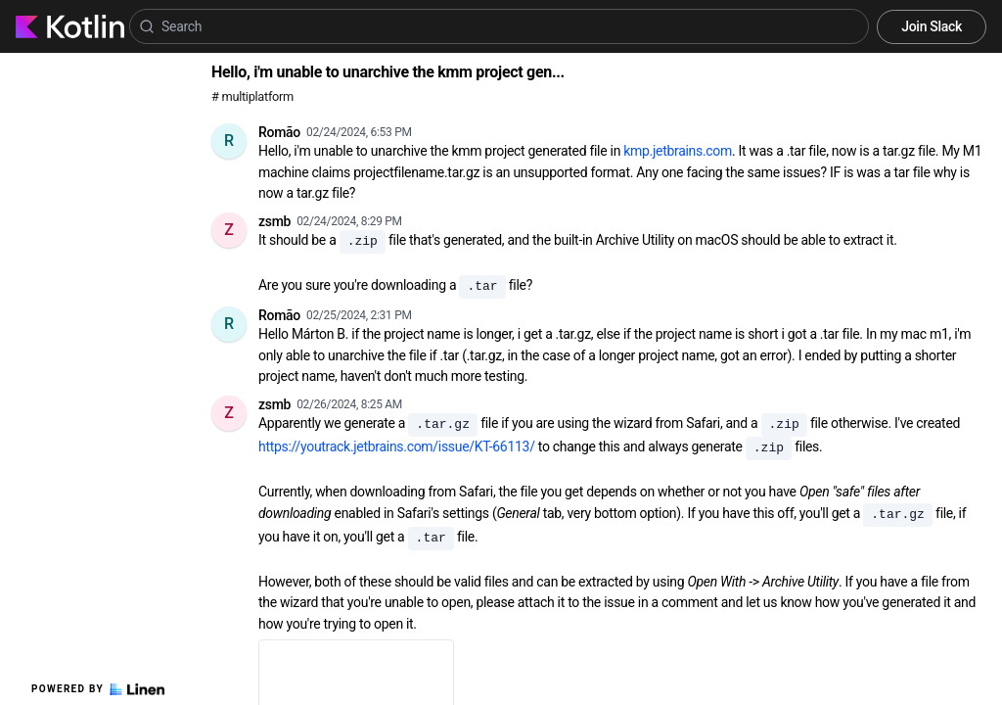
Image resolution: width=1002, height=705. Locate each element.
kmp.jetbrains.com (677, 151)
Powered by (97, 689)
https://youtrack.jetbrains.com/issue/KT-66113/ (396, 446)
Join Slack (931, 26)
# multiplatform (252, 96)
